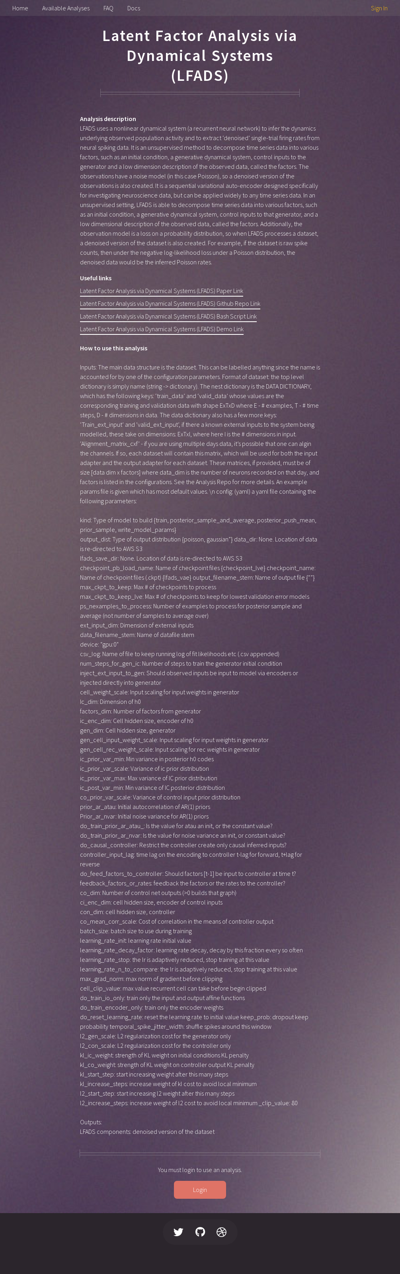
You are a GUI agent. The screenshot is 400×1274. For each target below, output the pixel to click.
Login (200, 1190)
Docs (133, 8)
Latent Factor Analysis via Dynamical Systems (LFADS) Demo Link (162, 329)
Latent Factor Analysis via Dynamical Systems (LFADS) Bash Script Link (168, 316)
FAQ (108, 8)
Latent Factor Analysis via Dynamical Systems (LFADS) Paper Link (161, 291)
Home (20, 8)
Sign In (379, 8)
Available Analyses (66, 8)
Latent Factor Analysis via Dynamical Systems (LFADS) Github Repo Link (170, 303)
